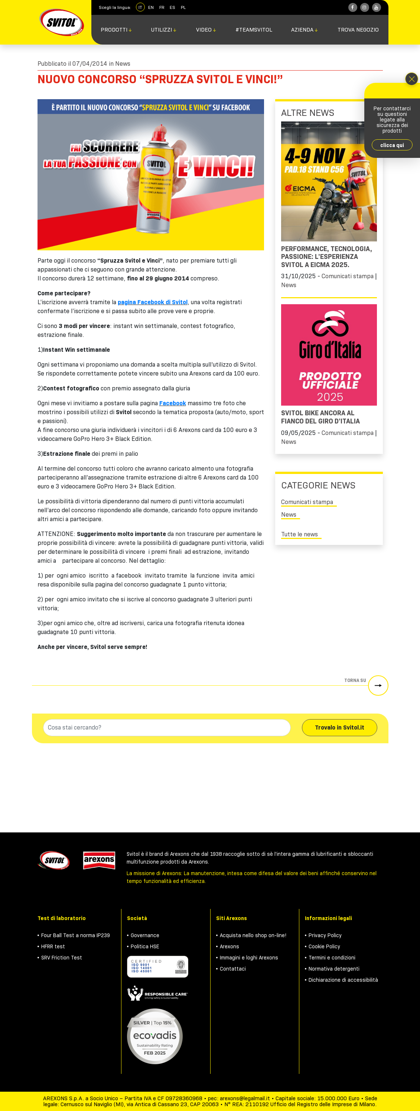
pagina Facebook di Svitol (153, 302)
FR (162, 7)
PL (183, 7)
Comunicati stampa (348, 276)
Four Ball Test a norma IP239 (75, 935)
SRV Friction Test (61, 957)
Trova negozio (358, 29)
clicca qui (392, 145)
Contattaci (233, 968)
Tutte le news (299, 534)
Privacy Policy (325, 935)
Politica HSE (145, 946)
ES (172, 7)
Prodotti (116, 29)
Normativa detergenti (334, 968)
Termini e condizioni (332, 957)
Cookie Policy (324, 946)
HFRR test (53, 946)
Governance (145, 935)
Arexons (229, 946)
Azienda (304, 29)
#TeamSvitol (253, 29)
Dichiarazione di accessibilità (343, 980)
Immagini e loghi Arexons (249, 957)
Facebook (172, 403)
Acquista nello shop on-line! (253, 935)
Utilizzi (164, 29)
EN (151, 7)
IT (140, 7)
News (122, 63)
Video (206, 29)
